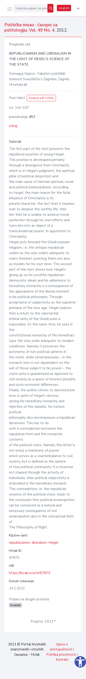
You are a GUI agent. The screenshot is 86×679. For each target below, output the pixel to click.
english (64, 8)
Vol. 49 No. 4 (41, 30)
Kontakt (62, 659)
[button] (77, 8)
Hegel (53, 542)
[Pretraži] (50, 8)
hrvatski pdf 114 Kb (41, 98)
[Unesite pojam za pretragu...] (30, 8)
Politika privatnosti (61, 654)
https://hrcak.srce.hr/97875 (29, 573)
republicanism (19, 542)
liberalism (39, 542)
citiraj (13, 126)
